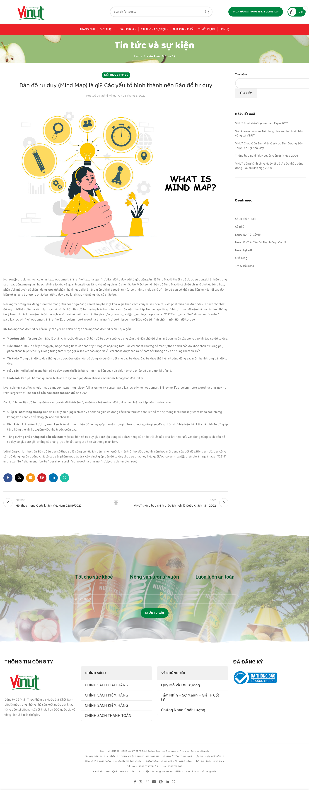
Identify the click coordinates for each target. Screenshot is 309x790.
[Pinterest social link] (41, 477)
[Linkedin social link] (53, 477)
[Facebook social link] (7, 477)
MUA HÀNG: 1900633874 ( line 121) (255, 11)
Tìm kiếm (241, 74)
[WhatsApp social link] (64, 477)
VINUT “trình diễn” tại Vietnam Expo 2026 (262, 123)
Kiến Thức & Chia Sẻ (161, 56)
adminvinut (108, 95)
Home (138, 56)
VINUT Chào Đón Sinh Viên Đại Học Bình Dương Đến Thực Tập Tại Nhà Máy (269, 146)
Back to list (115, 502)
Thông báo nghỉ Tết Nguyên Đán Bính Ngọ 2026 (266, 155)
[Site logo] (31, 11)
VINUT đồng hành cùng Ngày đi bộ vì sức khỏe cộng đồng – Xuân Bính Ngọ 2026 (269, 166)
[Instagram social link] (147, 781)
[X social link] (19, 477)
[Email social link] (30, 477)
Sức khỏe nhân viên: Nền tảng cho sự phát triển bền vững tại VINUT (269, 133)
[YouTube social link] (153, 781)
